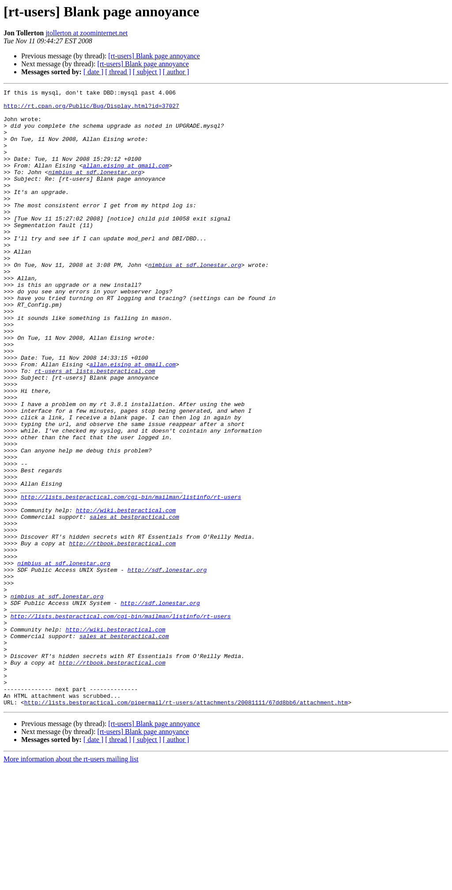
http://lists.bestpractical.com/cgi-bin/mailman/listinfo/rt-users (131, 579)
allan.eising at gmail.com (126, 181)
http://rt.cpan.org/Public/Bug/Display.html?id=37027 (91, 110)
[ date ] (93, 72)
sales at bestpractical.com (134, 603)
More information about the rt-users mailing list (71, 882)
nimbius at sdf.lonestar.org (94, 189)
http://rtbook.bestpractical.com (122, 635)
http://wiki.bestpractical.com (126, 595)
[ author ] (176, 72)
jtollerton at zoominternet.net (86, 33)
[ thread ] (118, 72)
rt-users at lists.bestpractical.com (94, 428)
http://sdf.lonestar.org (167, 666)
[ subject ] (147, 72)
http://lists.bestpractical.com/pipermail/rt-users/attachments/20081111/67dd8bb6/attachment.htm (186, 825)
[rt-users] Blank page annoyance (154, 56)
